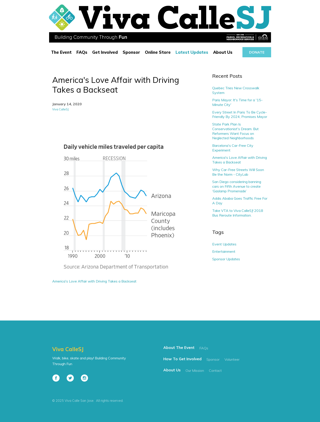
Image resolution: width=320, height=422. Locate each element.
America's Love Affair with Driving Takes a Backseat (94, 281)
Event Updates (224, 244)
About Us (222, 52)
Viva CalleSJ (60, 109)
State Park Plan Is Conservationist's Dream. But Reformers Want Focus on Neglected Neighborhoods (235, 131)
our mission (195, 370)
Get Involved (105, 52)
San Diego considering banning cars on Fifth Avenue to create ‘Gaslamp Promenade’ (236, 186)
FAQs (81, 52)
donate (256, 52)
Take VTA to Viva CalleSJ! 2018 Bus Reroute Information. (237, 212)
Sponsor (131, 52)
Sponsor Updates (226, 259)
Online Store (158, 52)
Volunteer (232, 359)
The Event (61, 52)
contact (215, 370)
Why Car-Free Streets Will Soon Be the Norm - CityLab (238, 172)
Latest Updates (192, 52)
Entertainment (223, 251)
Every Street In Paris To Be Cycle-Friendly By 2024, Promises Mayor (239, 114)
